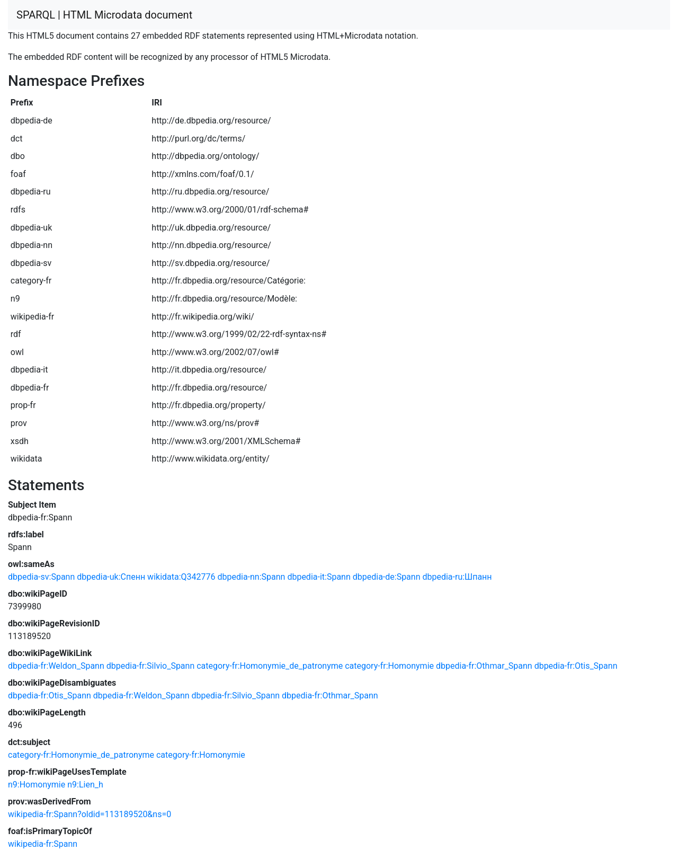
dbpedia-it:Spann (318, 577)
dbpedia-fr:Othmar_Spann (484, 666)
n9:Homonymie (36, 785)
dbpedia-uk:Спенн (111, 577)
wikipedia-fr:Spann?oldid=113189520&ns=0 (89, 814)
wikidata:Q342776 (181, 577)
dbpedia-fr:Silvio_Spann (150, 666)
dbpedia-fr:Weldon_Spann (56, 666)
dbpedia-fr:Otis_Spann (576, 666)
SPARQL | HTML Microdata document (104, 14)
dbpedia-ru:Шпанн (457, 577)
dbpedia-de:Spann (387, 577)
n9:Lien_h (85, 785)
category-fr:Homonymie (389, 666)
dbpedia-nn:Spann (252, 577)
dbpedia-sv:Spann (41, 577)
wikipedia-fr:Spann (42, 844)
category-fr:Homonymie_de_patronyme (270, 666)
